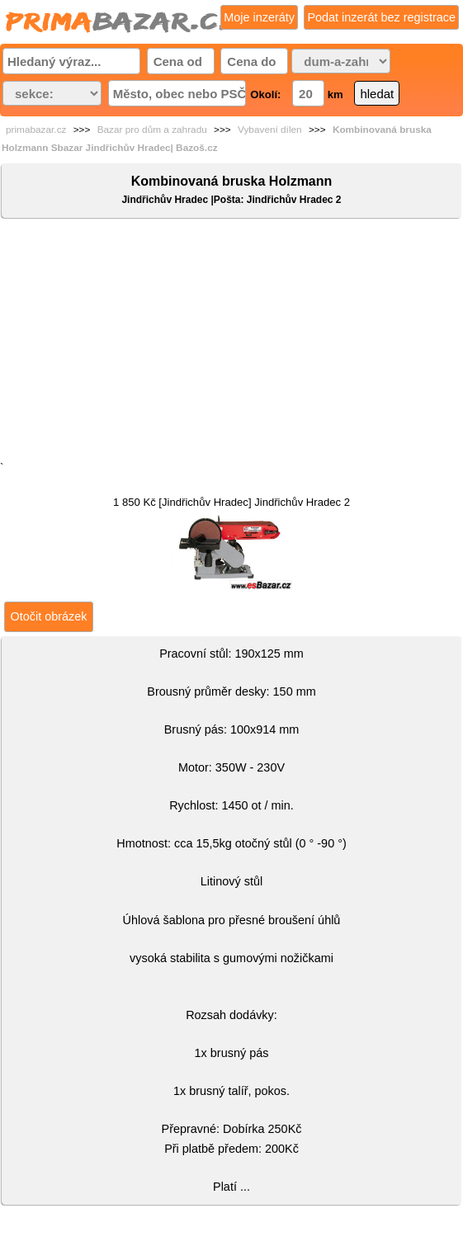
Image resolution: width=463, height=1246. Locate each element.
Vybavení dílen (270, 129)
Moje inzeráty (259, 17)
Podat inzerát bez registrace (381, 17)
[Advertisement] (231, 343)
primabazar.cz (36, 129)
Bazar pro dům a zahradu (152, 129)
